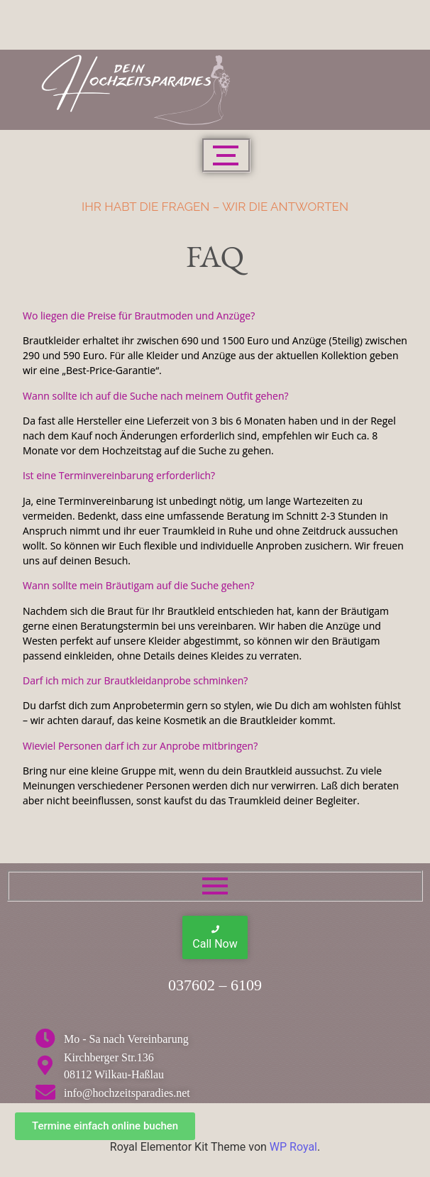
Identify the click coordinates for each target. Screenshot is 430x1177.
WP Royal (293, 1147)
